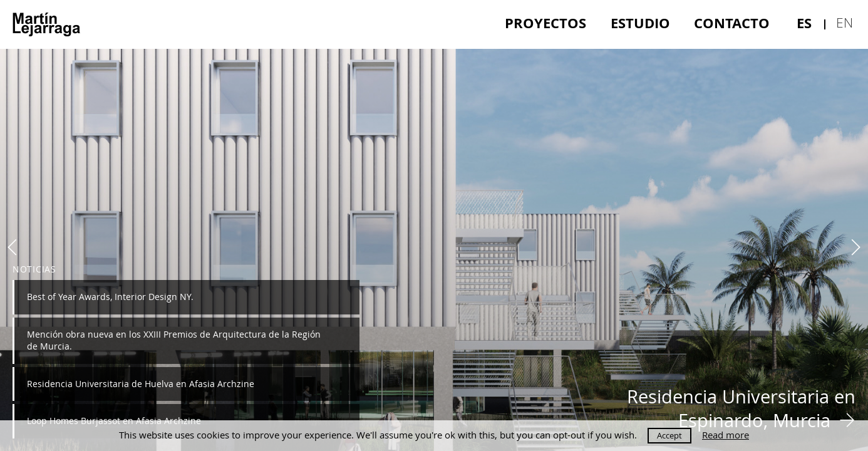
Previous (12, 247)
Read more (725, 435)
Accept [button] (669, 435)
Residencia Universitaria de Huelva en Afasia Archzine (140, 384)
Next (855, 247)
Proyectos (545, 23)
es (804, 23)
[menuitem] (545, 23)
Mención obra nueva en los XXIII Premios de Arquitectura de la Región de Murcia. (174, 340)
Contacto (732, 23)
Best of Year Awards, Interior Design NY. (110, 297)
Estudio (640, 23)
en (844, 22)
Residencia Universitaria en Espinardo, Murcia (741, 408)
